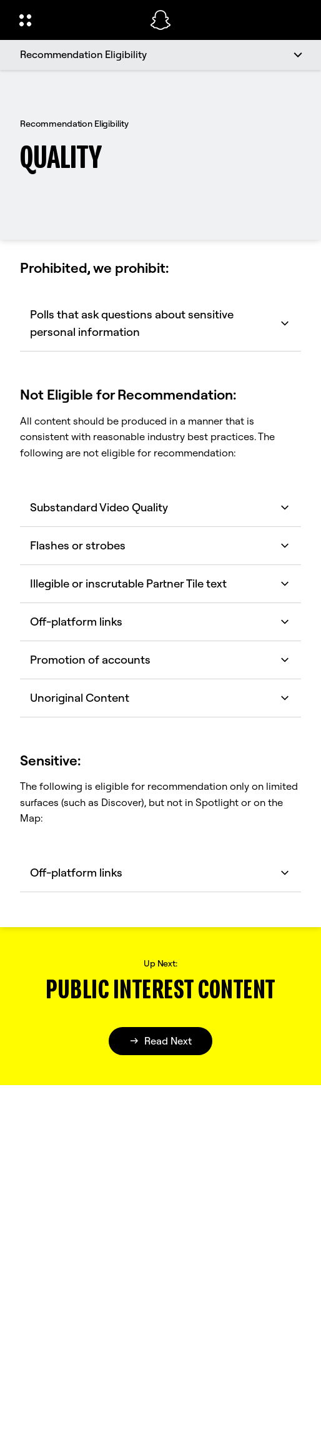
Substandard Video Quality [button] (160, 507)
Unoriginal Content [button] (160, 698)
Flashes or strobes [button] (160, 545)
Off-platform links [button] (160, 621)
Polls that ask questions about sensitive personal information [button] (160, 323)
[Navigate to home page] (160, 20)
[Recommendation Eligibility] (160, 55)
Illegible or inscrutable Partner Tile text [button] (160, 583)
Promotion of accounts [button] (160, 659)
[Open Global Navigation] (76, 20)
